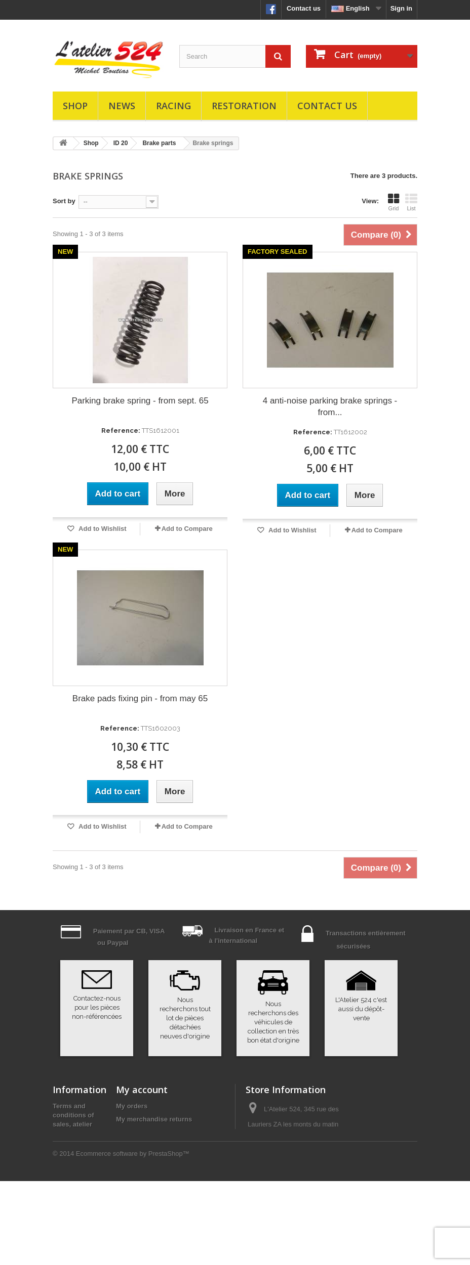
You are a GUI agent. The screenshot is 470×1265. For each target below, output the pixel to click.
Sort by (64, 201)
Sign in (401, 8)
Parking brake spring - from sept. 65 (139, 400)
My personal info (142, 1158)
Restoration (244, 106)
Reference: (120, 430)
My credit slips (139, 1132)
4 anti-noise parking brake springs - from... (330, 406)
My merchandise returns (154, 1119)
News (121, 106)
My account (142, 1089)
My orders (131, 1106)
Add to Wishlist (102, 528)
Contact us (304, 8)
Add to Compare (187, 528)
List (411, 202)
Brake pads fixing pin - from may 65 (140, 698)
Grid (393, 202)
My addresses (138, 1145)
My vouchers (136, 1172)
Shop (75, 106)
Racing (173, 106)
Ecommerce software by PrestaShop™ (132, 1237)
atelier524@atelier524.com (287, 1192)
